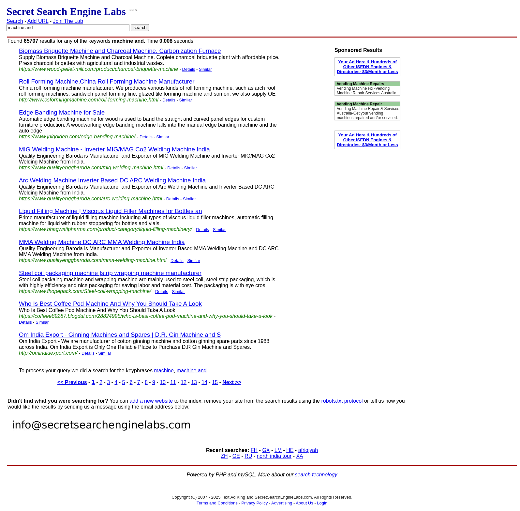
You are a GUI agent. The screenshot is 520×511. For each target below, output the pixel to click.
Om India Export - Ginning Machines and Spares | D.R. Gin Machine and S (120, 334)
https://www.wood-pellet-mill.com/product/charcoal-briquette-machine (98, 69)
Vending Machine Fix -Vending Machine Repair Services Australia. (367, 90)
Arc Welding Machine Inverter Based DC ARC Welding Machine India (112, 180)
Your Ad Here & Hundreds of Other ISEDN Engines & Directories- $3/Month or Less (367, 66)
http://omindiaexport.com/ (48, 353)
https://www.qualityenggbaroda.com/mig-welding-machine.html (91, 167)
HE (289, 450)
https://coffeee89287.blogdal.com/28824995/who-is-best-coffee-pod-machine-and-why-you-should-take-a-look (146, 316)
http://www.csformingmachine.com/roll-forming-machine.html (88, 99)
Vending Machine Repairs (360, 84)
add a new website (151, 401)
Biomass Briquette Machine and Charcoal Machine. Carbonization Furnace (120, 50)
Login (322, 503)
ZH (224, 456)
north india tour (274, 456)
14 (204, 382)
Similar (205, 69)
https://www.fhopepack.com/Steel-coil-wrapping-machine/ (85, 291)
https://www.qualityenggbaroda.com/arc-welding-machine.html (90, 198)
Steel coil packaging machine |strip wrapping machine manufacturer (110, 273)
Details (188, 69)
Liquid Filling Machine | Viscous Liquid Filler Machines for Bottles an (110, 211)
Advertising (281, 503)
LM (278, 450)
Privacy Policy (254, 503)
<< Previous (72, 382)
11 (173, 382)
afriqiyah (308, 450)
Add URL (37, 21)
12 (183, 382)
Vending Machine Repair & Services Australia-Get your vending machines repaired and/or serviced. (368, 113)
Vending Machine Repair (359, 104)
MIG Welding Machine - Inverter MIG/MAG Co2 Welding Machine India (114, 149)
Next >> (231, 382)
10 (163, 382)
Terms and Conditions (217, 503)
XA (299, 456)
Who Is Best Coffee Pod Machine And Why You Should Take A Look (110, 303)
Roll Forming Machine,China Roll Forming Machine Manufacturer (106, 81)
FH (254, 450)
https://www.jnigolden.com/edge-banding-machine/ (77, 136)
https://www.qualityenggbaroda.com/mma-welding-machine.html (93, 260)
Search (15, 21)
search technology (316, 474)
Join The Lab (68, 21)
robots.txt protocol (342, 401)
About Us (304, 503)
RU (248, 456)
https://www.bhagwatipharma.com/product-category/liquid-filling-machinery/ (105, 229)
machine (163, 370)
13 (194, 382)
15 (215, 382)
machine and (192, 370)
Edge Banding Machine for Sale (62, 112)
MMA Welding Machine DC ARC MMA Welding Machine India (102, 242)
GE (236, 456)
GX (266, 450)
